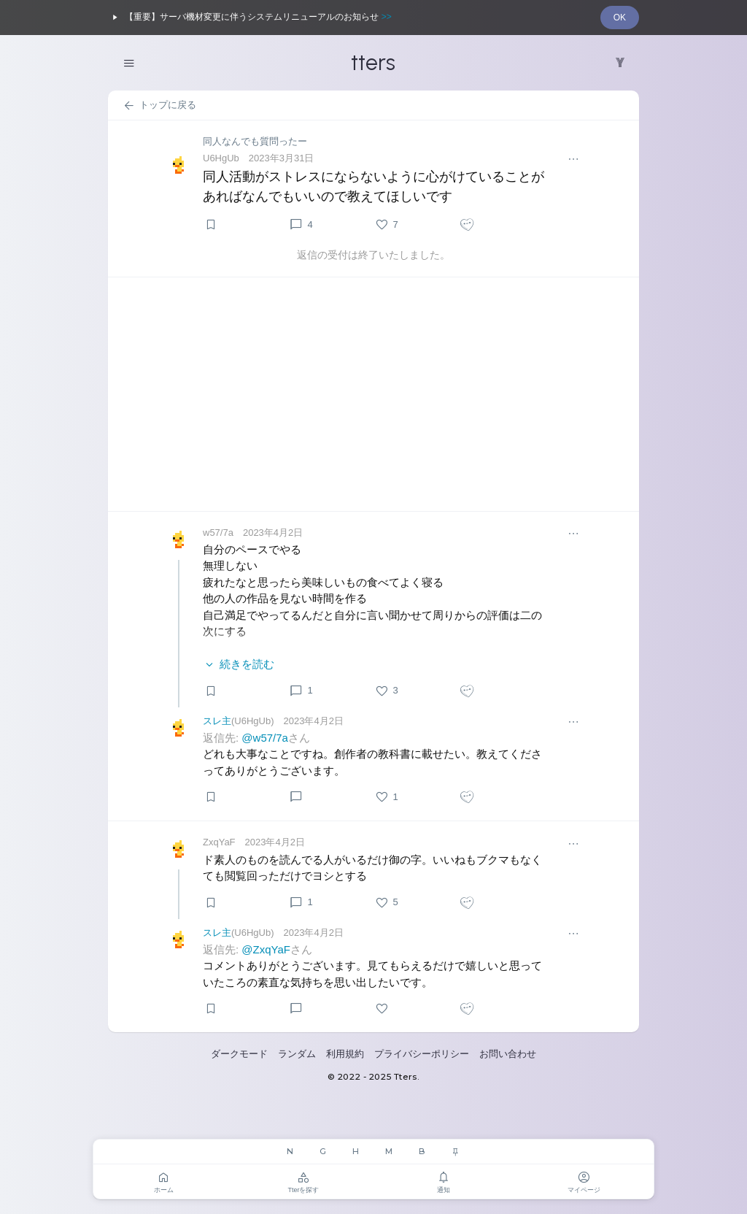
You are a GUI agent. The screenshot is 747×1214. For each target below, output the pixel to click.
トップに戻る (159, 105)
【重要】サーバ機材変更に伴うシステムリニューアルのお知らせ (250, 17)
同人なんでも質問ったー (255, 141)
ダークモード (239, 1053)
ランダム (297, 1053)
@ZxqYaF (265, 949)
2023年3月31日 (281, 158)
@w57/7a (264, 737)
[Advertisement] (373, 394)
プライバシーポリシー (421, 1053)
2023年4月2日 (273, 532)
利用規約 (345, 1053)
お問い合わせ (507, 1053)
